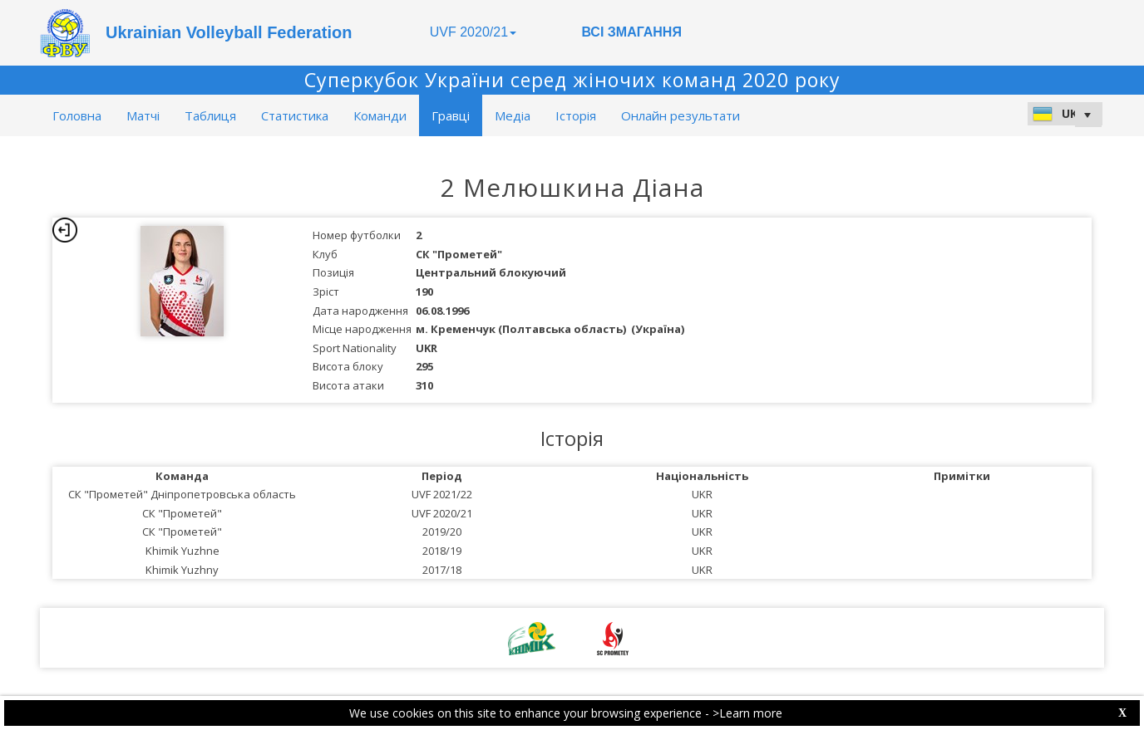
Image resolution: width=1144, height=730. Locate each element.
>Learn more (747, 713)
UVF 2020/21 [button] (473, 32)
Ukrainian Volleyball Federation (229, 32)
